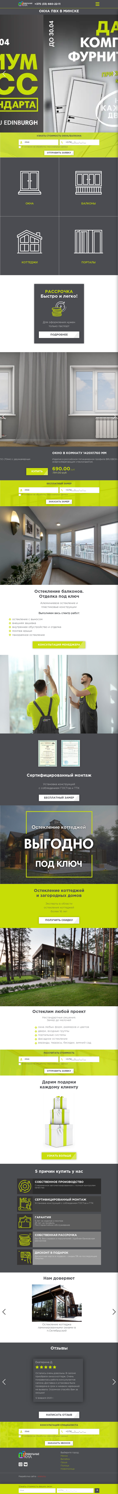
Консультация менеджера (59, 645)
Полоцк (65, 1466)
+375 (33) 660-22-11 (47, 4)
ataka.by (42, 1476)
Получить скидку (59, 920)
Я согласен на (43, 147)
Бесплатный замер (59, 798)
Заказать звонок (59, 1443)
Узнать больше (59, 1156)
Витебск (65, 1459)
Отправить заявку (59, 153)
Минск (64, 1456)
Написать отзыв (59, 1415)
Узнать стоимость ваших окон (35, 1486)
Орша (64, 1462)
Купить (105, 471)
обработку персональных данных (52, 147)
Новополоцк (68, 1469)
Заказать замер (59, 502)
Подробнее (59, 335)
